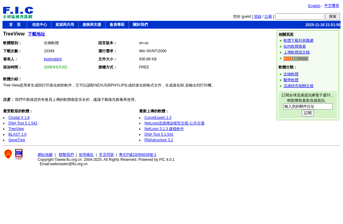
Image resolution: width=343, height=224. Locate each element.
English (314, 6)
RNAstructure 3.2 (158, 140)
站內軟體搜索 (295, 46)
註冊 (268, 16)
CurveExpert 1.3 (158, 117)
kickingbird (53, 59)
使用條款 (86, 154)
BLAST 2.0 (17, 134)
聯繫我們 (66, 154)
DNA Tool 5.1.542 (22, 123)
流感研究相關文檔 (298, 86)
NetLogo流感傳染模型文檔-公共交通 (174, 123)
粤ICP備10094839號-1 (137, 154)
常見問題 (106, 154)
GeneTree (16, 140)
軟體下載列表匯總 (298, 40)
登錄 (257, 16)
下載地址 (36, 33)
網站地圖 (45, 154)
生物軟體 (291, 74)
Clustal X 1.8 (19, 117)
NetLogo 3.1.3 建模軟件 (164, 129)
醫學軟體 (291, 80)
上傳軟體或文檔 (297, 52)
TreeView (16, 129)
